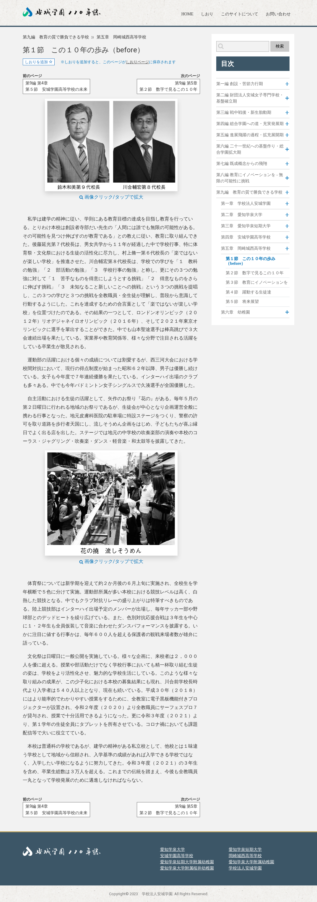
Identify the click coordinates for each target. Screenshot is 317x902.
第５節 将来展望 (242, 301)
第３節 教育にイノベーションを (257, 282)
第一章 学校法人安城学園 (246, 203)
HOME (187, 14)
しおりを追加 (39, 62)
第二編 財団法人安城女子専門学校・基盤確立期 (250, 98)
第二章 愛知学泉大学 (241, 214)
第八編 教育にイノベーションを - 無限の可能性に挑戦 (249, 178)
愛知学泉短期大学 (245, 849)
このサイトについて (239, 14)
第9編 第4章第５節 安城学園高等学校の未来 (56, 86)
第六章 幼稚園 (235, 312)
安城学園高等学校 (176, 855)
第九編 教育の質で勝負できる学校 (56, 37)
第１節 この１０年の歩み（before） (250, 261)
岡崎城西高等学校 (245, 855)
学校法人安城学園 (245, 868)
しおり (207, 14)
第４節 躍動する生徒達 (248, 292)
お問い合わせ (278, 14)
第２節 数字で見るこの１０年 (255, 273)
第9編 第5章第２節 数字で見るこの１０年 (168, 86)
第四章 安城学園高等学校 (246, 237)
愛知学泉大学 (172, 849)
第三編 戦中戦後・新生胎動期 (243, 112)
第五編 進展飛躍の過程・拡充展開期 (250, 135)
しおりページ (137, 62)
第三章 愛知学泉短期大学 (246, 225)
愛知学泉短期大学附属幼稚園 (187, 861)
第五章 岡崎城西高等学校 (121, 37)
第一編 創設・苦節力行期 (239, 84)
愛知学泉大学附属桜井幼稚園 (187, 868)
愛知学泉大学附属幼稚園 (251, 861)
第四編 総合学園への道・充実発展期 (250, 123)
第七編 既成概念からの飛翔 (241, 163)
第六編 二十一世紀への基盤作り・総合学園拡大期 (250, 149)
